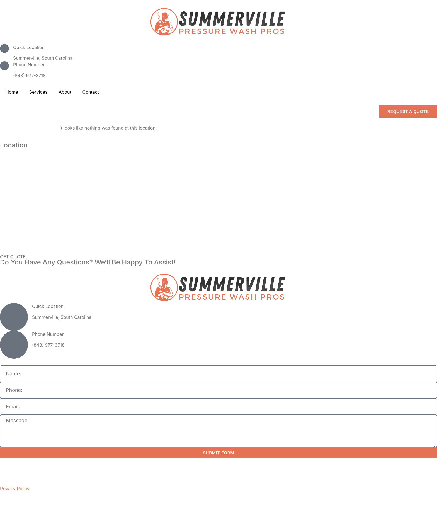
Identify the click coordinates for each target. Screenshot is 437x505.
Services (38, 92)
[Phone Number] (4, 65)
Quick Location (29, 47)
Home (12, 92)
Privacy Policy (15, 488)
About (65, 92)
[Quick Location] (4, 48)
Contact (90, 92)
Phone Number (29, 64)
